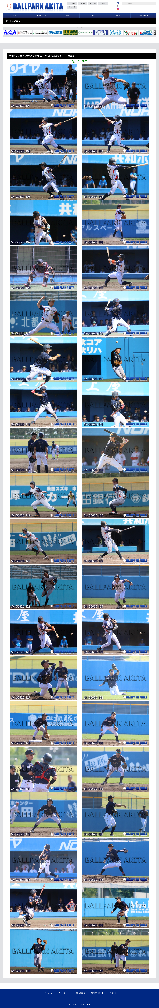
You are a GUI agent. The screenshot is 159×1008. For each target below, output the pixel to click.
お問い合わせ (143, 16)
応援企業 (72, 3)
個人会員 (72, 7)
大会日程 (82, 3)
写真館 (117, 16)
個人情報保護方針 (97, 993)
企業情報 (113, 993)
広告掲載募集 (80, 993)
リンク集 (92, 3)
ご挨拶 (103, 3)
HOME (15, 16)
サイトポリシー (63, 993)
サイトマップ (47, 993)
